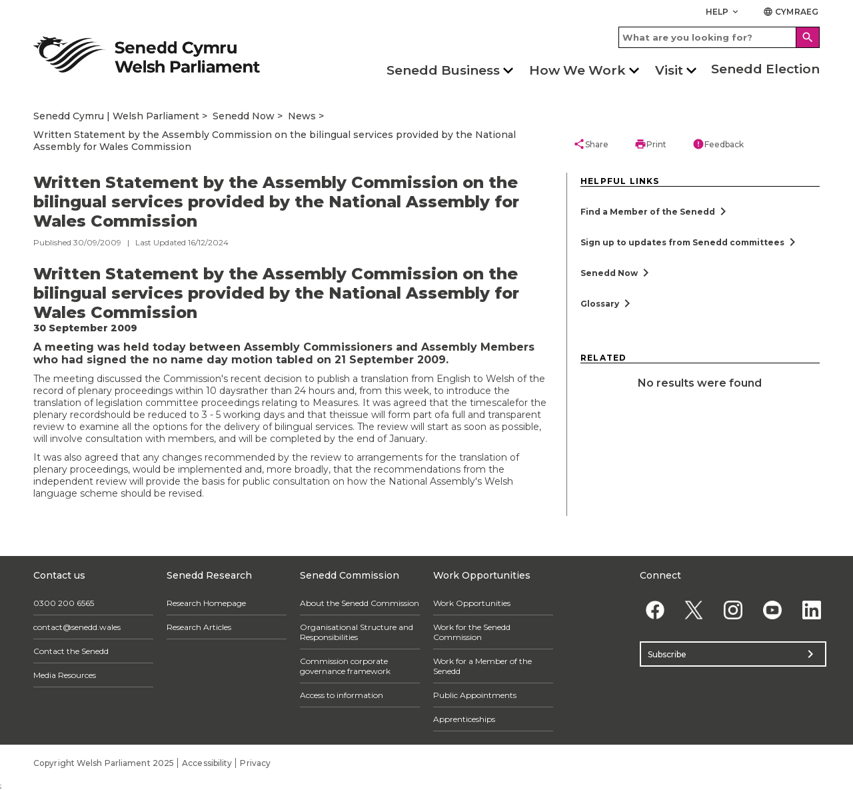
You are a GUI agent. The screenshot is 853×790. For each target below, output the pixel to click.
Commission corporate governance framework (345, 666)
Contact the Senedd (71, 651)
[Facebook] (655, 610)
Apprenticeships (464, 719)
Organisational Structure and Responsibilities (356, 632)
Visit (669, 70)
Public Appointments (474, 695)
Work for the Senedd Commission (471, 632)
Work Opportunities (471, 603)
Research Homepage (206, 603)
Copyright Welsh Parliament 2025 (103, 763)
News (302, 116)
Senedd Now (244, 116)
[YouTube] (772, 610)
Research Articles (199, 627)
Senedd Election (765, 69)
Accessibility (207, 763)
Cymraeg (790, 12)
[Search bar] (719, 37)
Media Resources (64, 675)
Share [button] (590, 144)
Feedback (718, 144)
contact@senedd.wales (77, 627)
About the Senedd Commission (359, 603)
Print (650, 144)
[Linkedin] (811, 610)
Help (723, 12)
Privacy (255, 763)
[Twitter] (694, 610)
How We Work (577, 70)
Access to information (341, 695)
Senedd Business (443, 70)
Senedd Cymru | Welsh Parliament (116, 116)
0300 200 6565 (63, 603)
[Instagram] (733, 610)
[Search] (807, 37)
